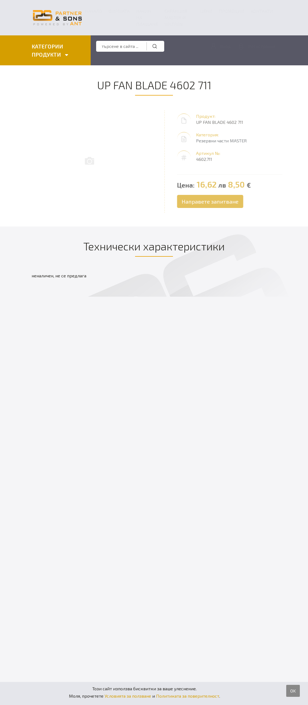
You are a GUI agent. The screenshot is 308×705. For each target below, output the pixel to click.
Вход (225, 46)
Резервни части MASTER (223, 140)
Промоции (231, 11)
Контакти (262, 11)
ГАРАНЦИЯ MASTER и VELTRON (175, 17)
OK (293, 690)
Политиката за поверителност (187, 695)
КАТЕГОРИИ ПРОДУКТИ (49, 50)
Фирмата (119, 11)
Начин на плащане (147, 17)
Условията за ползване (128, 695)
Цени (206, 11)
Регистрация (261, 46)
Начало (93, 11)
